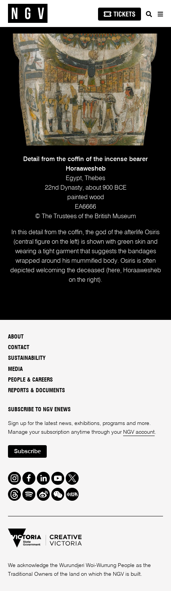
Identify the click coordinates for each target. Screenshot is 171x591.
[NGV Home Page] (28, 13)
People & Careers (30, 380)
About (16, 337)
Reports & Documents (36, 390)
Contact (18, 347)
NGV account (139, 432)
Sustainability (27, 358)
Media (15, 369)
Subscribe (27, 452)
